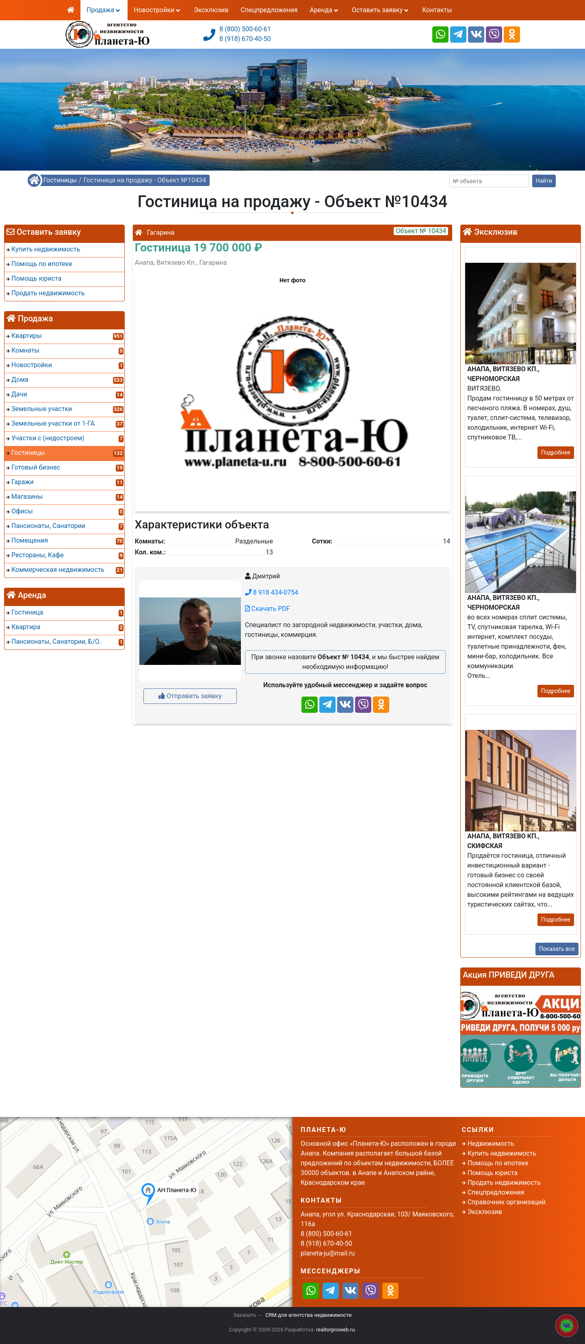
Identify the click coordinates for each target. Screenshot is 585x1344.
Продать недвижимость (504, 1182)
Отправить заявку (189, 696)
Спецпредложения (268, 10)
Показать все (557, 949)
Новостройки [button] (158, 10)
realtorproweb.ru (335, 1330)
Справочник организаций (507, 1202)
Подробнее (555, 452)
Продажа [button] (104, 10)
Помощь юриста (493, 1173)
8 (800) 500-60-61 (245, 29)
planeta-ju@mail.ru (328, 1253)
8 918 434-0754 (271, 592)
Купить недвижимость (502, 1153)
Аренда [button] (324, 10)
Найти (544, 180)
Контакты (437, 10)
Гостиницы (60, 180)
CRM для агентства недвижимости (308, 1315)
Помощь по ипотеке (498, 1163)
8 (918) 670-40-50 (245, 39)
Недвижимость (491, 1143)
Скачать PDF (267, 608)
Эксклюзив (211, 10)
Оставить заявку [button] (381, 10)
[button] (292, 388)
